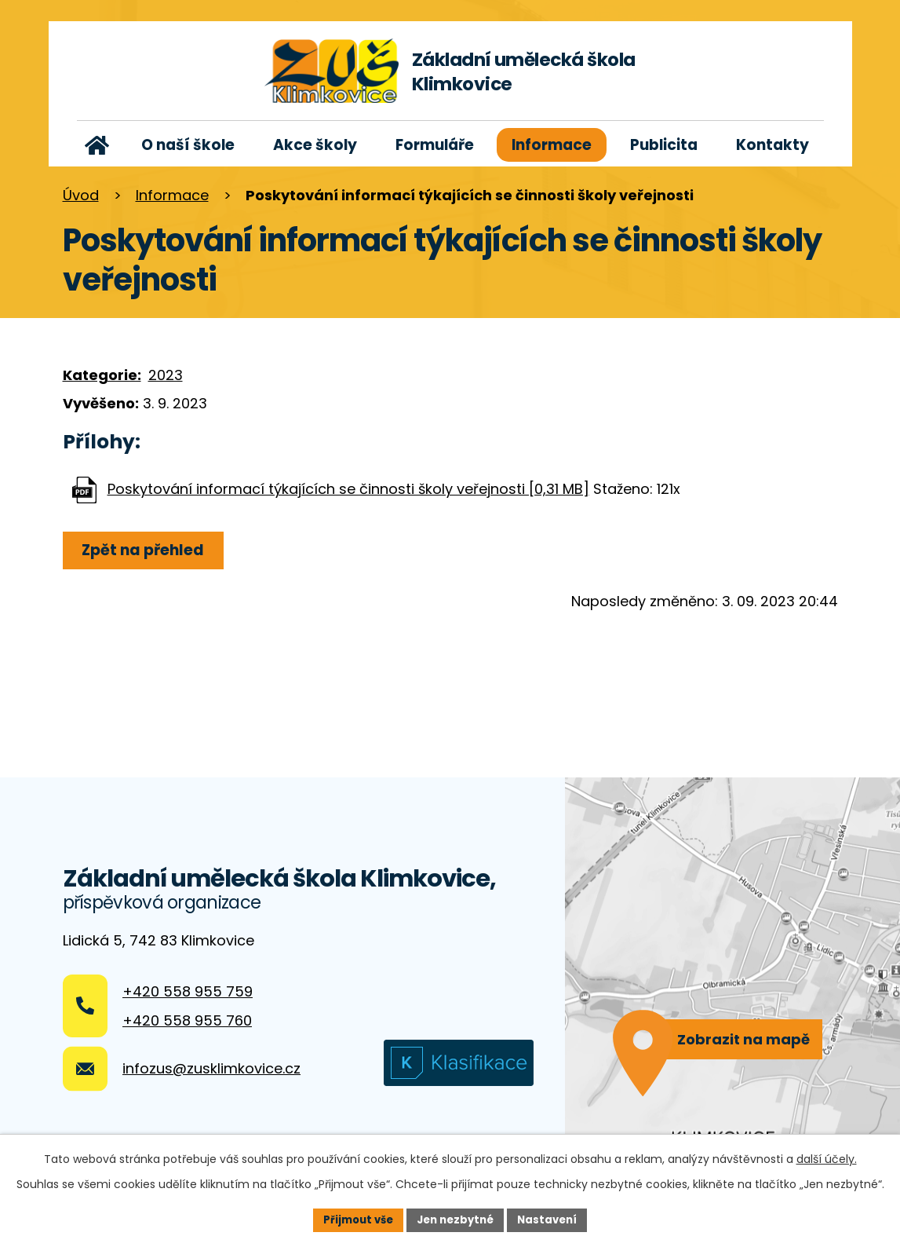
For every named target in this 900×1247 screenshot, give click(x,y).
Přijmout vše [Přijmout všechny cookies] (352, 1219)
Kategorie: (102, 375)
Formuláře (434, 144)
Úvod (97, 145)
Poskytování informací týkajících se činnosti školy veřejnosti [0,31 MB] (348, 489)
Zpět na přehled (149, 550)
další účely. (826, 1157)
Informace (552, 144)
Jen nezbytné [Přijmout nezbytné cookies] (456, 1219)
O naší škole (188, 144)
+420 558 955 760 (187, 1020)
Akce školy (315, 144)
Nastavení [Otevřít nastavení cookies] (554, 1219)
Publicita (664, 144)
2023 (165, 375)
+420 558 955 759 (187, 991)
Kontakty (772, 144)
